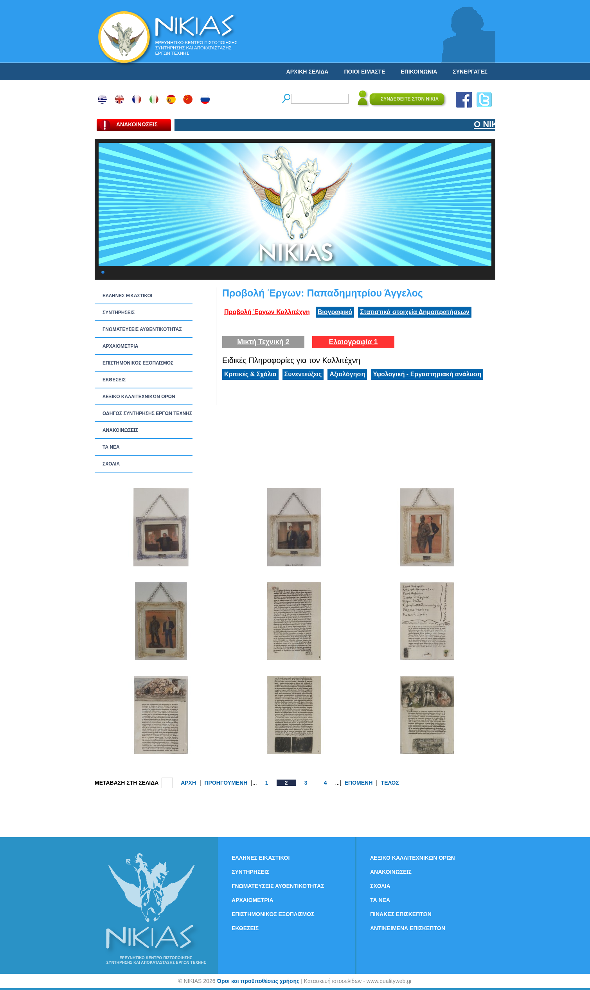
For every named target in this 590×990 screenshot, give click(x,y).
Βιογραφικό (335, 312)
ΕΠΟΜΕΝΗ (359, 783)
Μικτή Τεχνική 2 (263, 342)
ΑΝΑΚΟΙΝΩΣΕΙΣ (120, 430)
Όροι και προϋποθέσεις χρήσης (258, 981)
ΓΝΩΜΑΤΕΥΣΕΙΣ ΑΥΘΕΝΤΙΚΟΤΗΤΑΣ (142, 329)
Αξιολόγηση (347, 374)
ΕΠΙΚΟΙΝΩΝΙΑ (419, 71)
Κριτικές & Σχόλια (250, 374)
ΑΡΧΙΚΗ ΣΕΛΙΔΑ (307, 71)
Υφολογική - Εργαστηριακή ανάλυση (427, 374)
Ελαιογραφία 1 (353, 342)
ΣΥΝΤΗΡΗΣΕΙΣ (119, 312)
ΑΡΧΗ (188, 783)
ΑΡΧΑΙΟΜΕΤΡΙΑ (120, 346)
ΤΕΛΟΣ (390, 783)
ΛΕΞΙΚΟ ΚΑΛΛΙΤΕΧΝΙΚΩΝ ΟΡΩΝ (139, 396)
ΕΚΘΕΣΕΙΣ (114, 380)
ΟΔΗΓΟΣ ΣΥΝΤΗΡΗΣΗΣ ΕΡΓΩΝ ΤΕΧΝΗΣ (147, 413)
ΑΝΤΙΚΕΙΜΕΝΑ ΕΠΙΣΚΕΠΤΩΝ (407, 928)
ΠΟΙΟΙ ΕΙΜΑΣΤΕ (364, 71)
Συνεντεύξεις (303, 374)
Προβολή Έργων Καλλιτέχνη (267, 312)
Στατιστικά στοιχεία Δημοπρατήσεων (414, 312)
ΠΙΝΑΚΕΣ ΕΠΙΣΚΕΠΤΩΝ (401, 914)
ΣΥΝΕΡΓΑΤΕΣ (470, 71)
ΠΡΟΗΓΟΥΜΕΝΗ (225, 783)
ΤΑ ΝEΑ (111, 447)
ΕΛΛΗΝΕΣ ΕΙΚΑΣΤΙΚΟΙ (127, 295)
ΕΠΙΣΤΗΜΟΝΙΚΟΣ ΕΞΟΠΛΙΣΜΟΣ (138, 363)
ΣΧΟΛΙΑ (111, 464)
